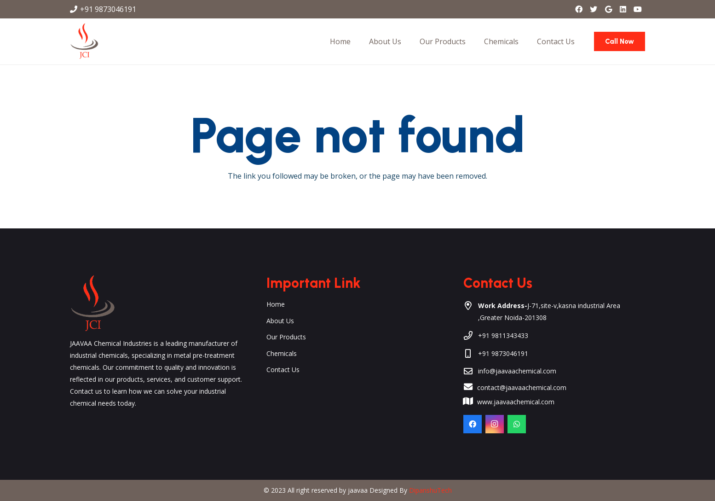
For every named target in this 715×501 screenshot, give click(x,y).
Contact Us (283, 369)
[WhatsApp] (516, 424)
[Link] (84, 41)
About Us (280, 320)
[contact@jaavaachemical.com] (472, 388)
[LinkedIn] (623, 9)
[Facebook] (578, 9)
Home (275, 304)
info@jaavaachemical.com (517, 371)
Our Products (286, 336)
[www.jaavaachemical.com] (472, 402)
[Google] (608, 9)
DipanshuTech (430, 490)
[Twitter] (593, 9)
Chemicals (281, 353)
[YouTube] (637, 9)
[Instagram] (494, 424)
